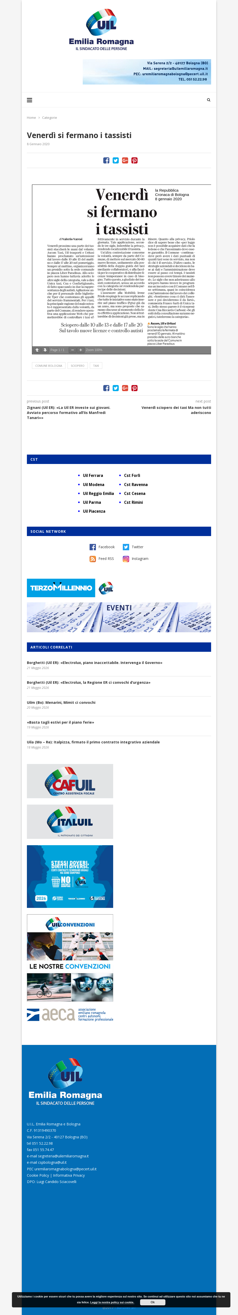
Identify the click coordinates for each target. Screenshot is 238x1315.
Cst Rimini (133, 502)
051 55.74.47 (43, 1149)
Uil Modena (93, 484)
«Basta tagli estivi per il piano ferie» (60, 722)
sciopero (77, 366)
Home (31, 117)
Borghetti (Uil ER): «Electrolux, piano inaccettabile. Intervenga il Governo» (94, 662)
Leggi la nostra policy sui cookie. (112, 1302)
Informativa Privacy (69, 1175)
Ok (153, 1302)
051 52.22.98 (42, 1143)
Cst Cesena (134, 493)
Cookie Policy (38, 1175)
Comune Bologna (48, 366)
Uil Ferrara (93, 475)
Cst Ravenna (136, 484)
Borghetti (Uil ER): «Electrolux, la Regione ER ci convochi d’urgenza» (88, 682)
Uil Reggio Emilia (98, 493)
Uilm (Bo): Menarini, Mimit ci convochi (61, 702)
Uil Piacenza (94, 511)
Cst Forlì (132, 475)
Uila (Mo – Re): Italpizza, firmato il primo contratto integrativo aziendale (93, 742)
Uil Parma (92, 502)
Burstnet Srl (126, 1307)
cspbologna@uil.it (52, 1162)
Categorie (49, 117)
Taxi (96, 366)
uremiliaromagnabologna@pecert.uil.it (66, 1169)
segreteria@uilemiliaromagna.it (63, 1156)
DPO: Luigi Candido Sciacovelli (51, 1181)
